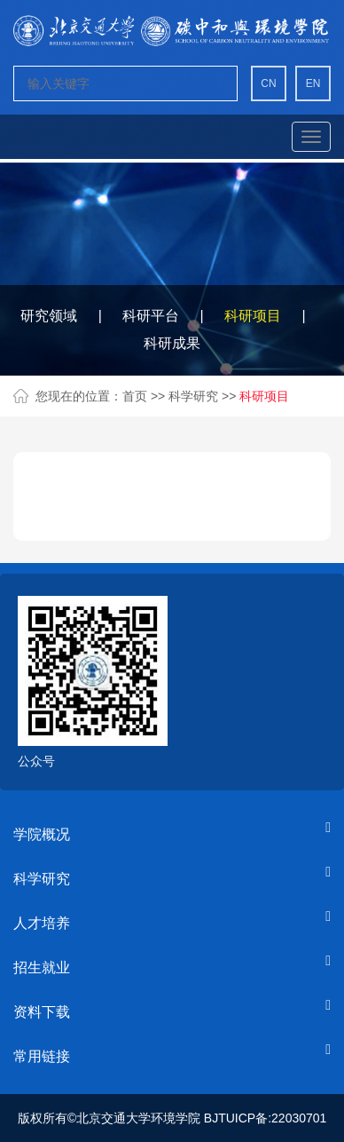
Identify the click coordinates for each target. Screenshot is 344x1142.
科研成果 (172, 343)
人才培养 (41, 923)
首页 (134, 396)
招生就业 (41, 967)
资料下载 (41, 1011)
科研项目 (252, 315)
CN (268, 83)
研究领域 (48, 315)
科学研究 (195, 396)
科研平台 (150, 315)
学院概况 (41, 834)
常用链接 (41, 1056)
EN (313, 83)
